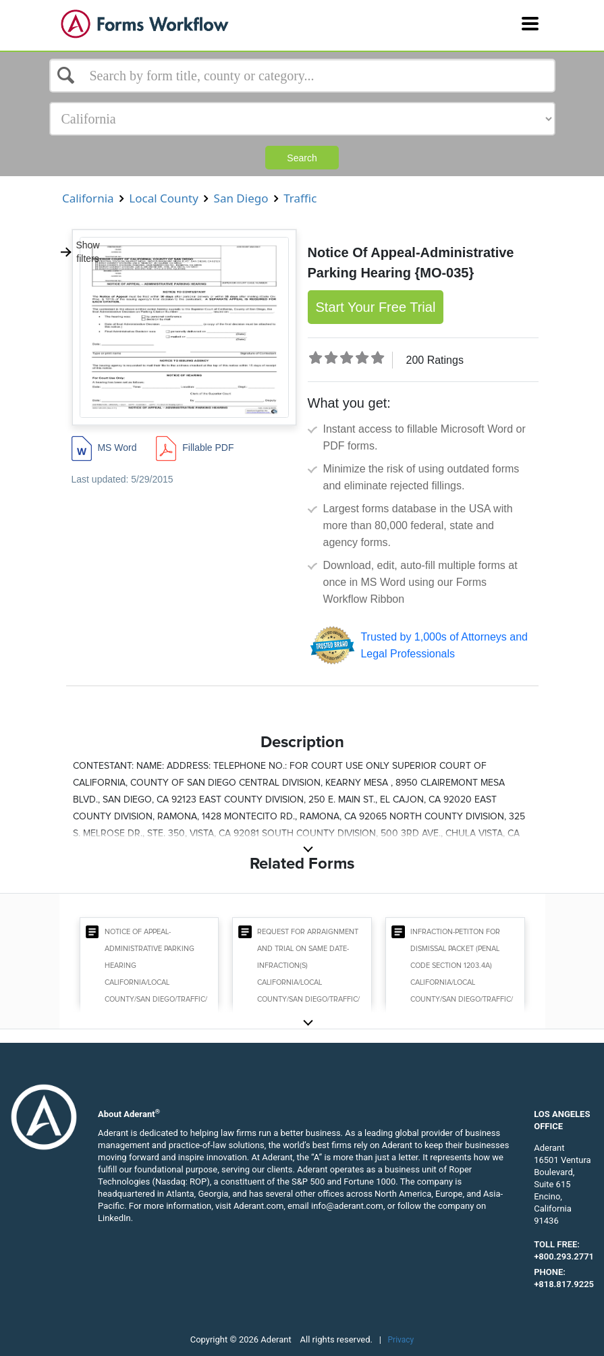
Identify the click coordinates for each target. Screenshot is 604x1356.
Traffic (300, 198)
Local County (163, 198)
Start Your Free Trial (376, 307)
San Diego (241, 198)
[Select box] (302, 75)
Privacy (401, 1340)
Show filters (79, 252)
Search (302, 158)
